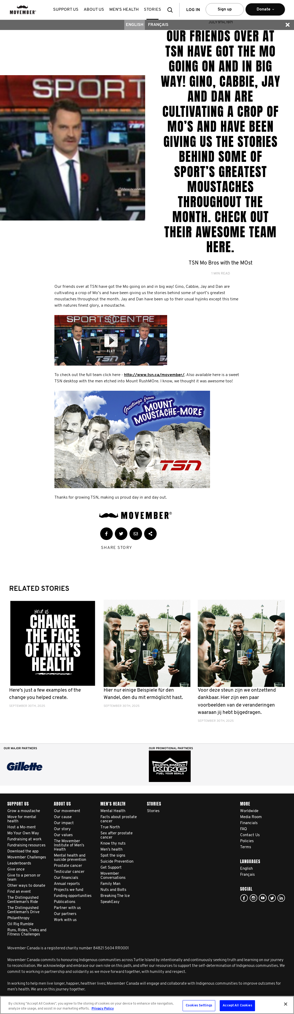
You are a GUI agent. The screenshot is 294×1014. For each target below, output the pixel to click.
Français (158, 25)
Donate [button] (265, 11)
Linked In (281, 898)
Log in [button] (193, 10)
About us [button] (94, 10)
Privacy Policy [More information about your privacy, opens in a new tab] (103, 1008)
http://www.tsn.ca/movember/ (154, 375)
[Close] (285, 1004)
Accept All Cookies (237, 1005)
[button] (171, 10)
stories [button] (152, 10)
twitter (272, 898)
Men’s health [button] (124, 10)
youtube (263, 898)
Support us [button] (65, 10)
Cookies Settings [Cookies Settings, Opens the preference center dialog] (199, 1005)
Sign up (225, 9)
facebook (244, 898)
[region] (147, 1005)
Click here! (253, 898)
